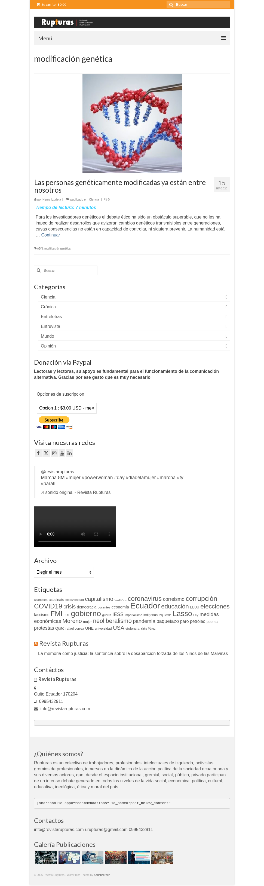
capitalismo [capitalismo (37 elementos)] (99, 599)
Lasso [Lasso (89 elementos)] (182, 614)
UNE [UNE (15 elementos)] (89, 628)
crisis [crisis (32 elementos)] (69, 607)
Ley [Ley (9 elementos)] (195, 615)
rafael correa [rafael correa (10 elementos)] (75, 628)
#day (119, 477)
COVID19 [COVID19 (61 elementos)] (48, 606)
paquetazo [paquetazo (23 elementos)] (167, 621)
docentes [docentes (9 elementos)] (104, 607)
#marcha (166, 477)
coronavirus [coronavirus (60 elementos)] (145, 598)
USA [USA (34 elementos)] (118, 628)
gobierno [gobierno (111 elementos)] (86, 613)
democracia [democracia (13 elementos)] (87, 607)
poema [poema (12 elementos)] (212, 622)
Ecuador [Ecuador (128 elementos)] (145, 605)
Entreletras (51, 316)
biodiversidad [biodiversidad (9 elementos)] (74, 599)
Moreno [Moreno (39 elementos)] (72, 621)
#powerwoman (97, 477)
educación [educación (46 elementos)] (175, 606)
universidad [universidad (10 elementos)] (103, 628)
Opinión (48, 346)
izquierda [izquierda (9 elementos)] (165, 615)
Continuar (50, 235)
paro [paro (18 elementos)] (184, 621)
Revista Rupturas (63, 643)
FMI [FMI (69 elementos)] (56, 613)
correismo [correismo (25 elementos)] (174, 599)
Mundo (47, 336)
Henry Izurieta (51, 199)
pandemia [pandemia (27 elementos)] (144, 621)
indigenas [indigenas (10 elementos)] (150, 615)
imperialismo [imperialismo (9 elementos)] (133, 615)
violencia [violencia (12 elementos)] (132, 628)
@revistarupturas (57, 471)
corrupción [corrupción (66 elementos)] (201, 598)
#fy (180, 477)
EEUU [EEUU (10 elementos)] (194, 607)
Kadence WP (102, 874)
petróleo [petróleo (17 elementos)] (197, 621)
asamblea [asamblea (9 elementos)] (41, 599)
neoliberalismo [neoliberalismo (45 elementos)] (112, 620)
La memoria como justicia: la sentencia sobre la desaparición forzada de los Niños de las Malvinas (133, 653)
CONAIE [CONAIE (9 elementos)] (121, 599)
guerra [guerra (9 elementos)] (106, 615)
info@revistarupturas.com (62, 708)
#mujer (73, 477)
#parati (48, 483)
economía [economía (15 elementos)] (120, 607)
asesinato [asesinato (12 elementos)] (56, 600)
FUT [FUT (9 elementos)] (67, 615)
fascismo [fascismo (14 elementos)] (42, 615)
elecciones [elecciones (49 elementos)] (214, 606)
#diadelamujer (141, 477)
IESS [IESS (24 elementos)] (118, 614)
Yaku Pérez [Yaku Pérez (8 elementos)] (148, 628)
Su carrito (51, 4)
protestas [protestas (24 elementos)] (44, 628)
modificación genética (57, 248)
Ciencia (94, 199)
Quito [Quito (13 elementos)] (59, 628)
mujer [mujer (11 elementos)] (87, 622)
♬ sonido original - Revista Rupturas (76, 492)
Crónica (48, 306)
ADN (40, 248)
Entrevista (50, 326)
